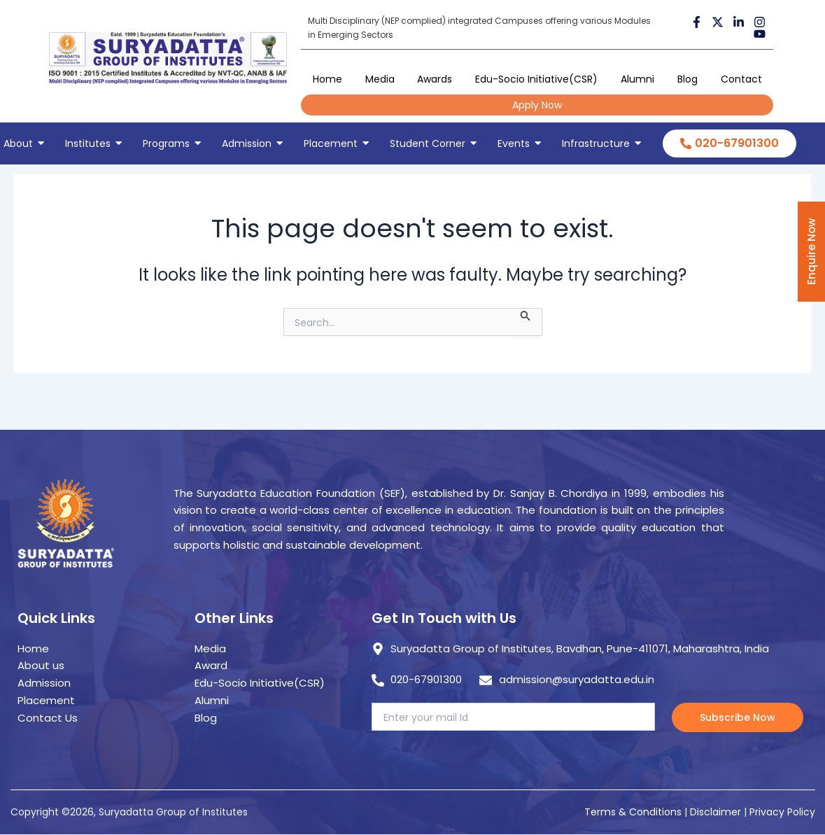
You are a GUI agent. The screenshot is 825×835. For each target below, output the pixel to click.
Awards (434, 79)
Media (380, 79)
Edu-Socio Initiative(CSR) (536, 79)
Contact (741, 79)
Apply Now (537, 105)
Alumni (637, 79)
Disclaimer (717, 812)
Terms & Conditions (633, 812)
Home (327, 79)
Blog (687, 79)
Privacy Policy (782, 812)
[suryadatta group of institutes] (168, 58)
